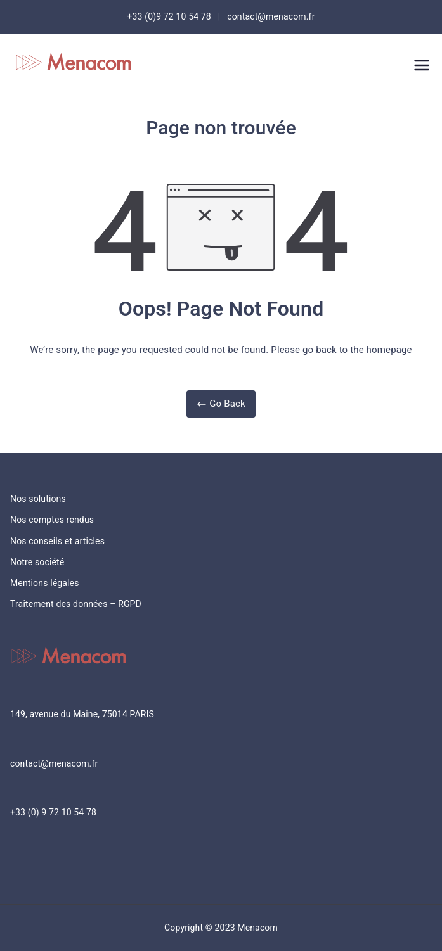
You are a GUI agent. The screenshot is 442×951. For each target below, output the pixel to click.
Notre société (37, 562)
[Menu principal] (422, 65)
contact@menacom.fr (54, 763)
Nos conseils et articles (57, 541)
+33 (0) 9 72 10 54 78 (53, 812)
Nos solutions (38, 499)
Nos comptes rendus (52, 519)
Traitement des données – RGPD (75, 604)
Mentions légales (44, 583)
